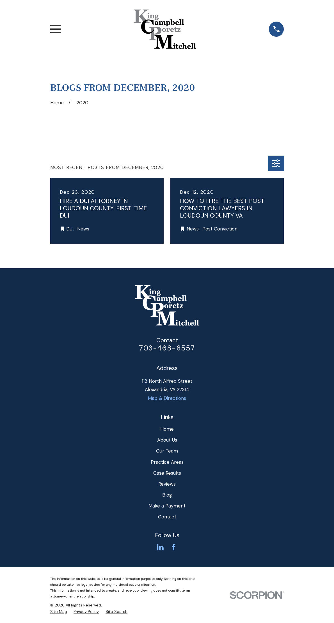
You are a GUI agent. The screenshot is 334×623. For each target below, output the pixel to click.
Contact (167, 517)
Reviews (167, 484)
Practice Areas (167, 462)
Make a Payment (167, 506)
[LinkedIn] (160, 547)
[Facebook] (173, 547)
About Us (167, 440)
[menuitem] (58, 612)
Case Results (167, 473)
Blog (167, 495)
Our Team (167, 451)
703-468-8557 (167, 348)
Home (167, 429)
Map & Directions (167, 398)
